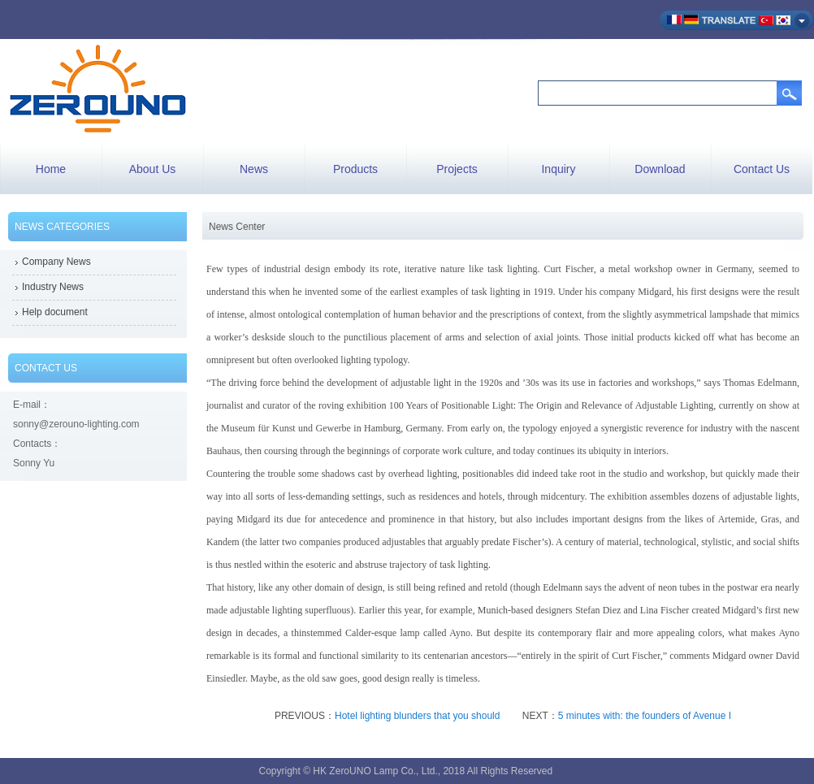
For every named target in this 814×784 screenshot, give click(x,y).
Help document (55, 312)
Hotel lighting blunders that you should (419, 715)
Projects (457, 168)
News (254, 168)
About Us (152, 168)
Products (355, 168)
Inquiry (558, 168)
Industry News (53, 286)
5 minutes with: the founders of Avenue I (644, 715)
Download (659, 168)
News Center (237, 226)
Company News (56, 261)
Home (51, 168)
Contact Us (762, 168)
